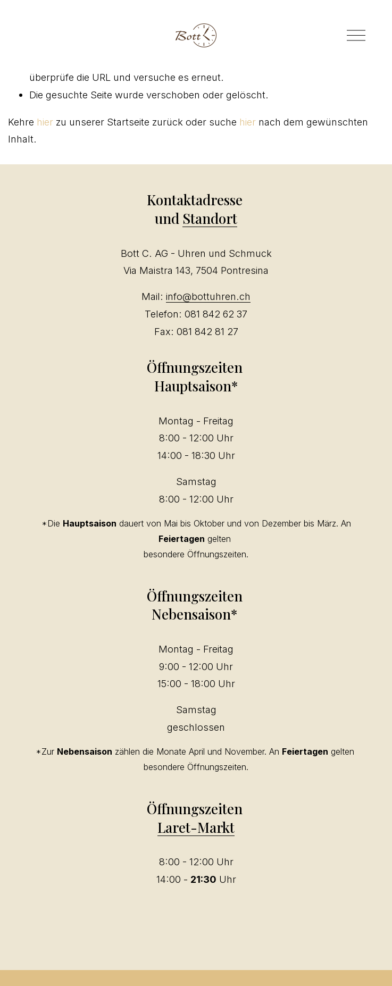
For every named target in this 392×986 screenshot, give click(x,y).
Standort (209, 218)
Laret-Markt (196, 827)
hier (45, 122)
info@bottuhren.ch (208, 296)
